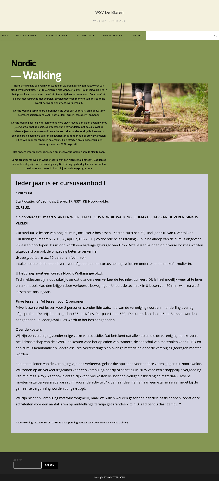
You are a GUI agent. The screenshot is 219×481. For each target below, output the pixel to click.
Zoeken (18, 459)
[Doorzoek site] (215, 36)
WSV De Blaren (109, 12)
